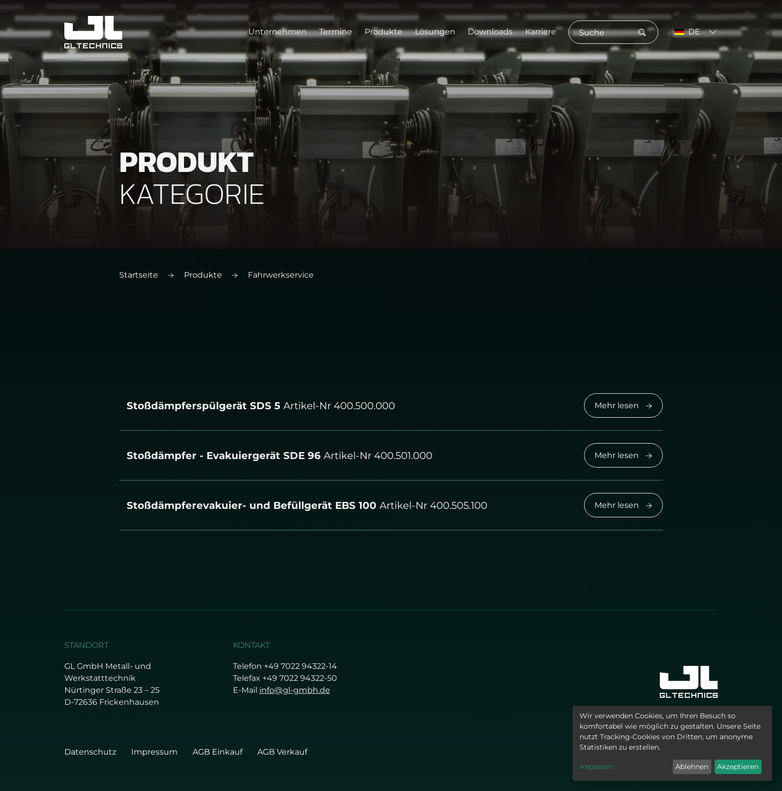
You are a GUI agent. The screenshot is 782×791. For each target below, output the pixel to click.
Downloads (490, 31)
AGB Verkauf (282, 752)
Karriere (540, 31)
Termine (335, 31)
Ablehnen (691, 766)
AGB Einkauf (217, 752)
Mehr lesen (623, 405)
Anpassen (596, 766)
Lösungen (435, 31)
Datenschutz (90, 752)
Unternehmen (277, 31)
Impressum (154, 752)
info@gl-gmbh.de (294, 690)
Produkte (383, 31)
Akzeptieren (738, 766)
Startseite (138, 275)
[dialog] (672, 743)
